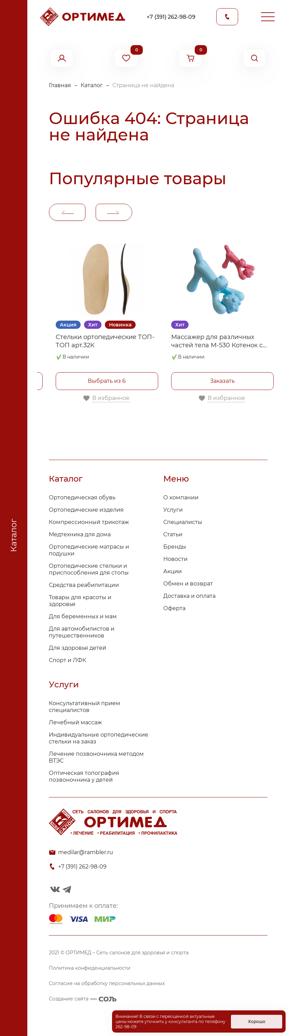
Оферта (174, 608)
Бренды (174, 546)
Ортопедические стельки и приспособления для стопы (89, 569)
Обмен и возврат (188, 583)
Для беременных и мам (83, 616)
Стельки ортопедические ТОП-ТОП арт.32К (105, 341)
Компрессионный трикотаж (89, 522)
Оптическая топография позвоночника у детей (84, 776)
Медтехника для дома (80, 534)
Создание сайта (82, 999)
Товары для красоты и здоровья (80, 600)
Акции (172, 571)
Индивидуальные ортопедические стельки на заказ (98, 738)
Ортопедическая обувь (82, 497)
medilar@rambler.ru (85, 852)
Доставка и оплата (189, 596)
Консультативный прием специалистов (84, 706)
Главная (60, 85)
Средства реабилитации (84, 585)
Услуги (173, 510)
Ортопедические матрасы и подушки (89, 550)
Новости (175, 559)
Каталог (92, 85)
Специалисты (182, 522)
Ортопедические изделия (86, 510)
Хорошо (256, 1021)
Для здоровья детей (77, 648)
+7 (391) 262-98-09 (171, 17)
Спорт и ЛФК (67, 660)
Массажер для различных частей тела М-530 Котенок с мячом (217, 341)
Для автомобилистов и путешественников (81, 632)
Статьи (172, 534)
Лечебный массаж (75, 722)
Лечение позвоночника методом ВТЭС (96, 757)
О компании (180, 497)
